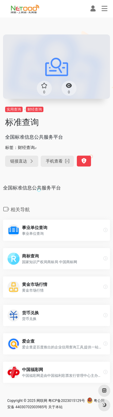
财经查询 (34, 109)
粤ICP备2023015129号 (66, 401)
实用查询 (14, 109)
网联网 (41, 401)
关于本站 (55, 407)
